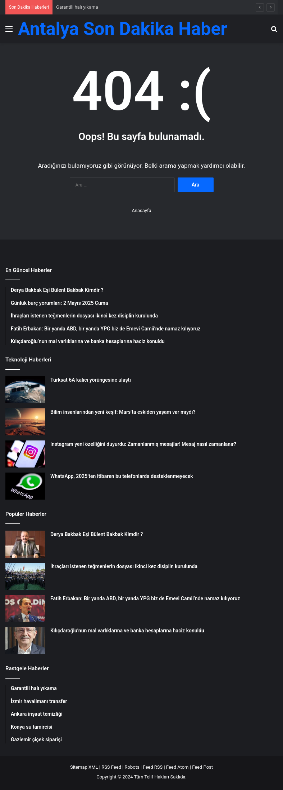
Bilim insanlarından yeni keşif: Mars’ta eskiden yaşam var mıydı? (122, 412)
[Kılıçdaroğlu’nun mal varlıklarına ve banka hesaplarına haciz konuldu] (25, 640)
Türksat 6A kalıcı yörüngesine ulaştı (90, 380)
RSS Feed (111, 767)
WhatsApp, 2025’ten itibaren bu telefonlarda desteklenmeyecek (121, 476)
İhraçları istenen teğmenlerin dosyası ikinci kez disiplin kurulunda (123, 566)
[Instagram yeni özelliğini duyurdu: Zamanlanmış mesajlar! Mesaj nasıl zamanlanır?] (25, 454)
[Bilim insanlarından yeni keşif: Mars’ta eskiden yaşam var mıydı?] (25, 421)
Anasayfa (141, 210)
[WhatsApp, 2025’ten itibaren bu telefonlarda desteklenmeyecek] (25, 486)
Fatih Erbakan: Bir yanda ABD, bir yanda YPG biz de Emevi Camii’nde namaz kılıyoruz (145, 598)
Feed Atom (177, 767)
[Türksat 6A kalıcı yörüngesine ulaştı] (25, 389)
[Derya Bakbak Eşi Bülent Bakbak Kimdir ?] (25, 544)
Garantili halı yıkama (77, 7)
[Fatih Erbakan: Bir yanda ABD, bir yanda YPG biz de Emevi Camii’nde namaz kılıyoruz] (25, 608)
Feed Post (202, 767)
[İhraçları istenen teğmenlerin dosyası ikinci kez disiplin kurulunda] (25, 576)
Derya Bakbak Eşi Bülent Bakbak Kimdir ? (96, 534)
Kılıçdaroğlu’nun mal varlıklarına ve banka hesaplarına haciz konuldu (127, 630)
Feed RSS (153, 767)
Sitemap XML (84, 767)
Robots (132, 767)
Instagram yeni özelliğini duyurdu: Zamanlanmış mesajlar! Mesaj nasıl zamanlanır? (143, 444)
